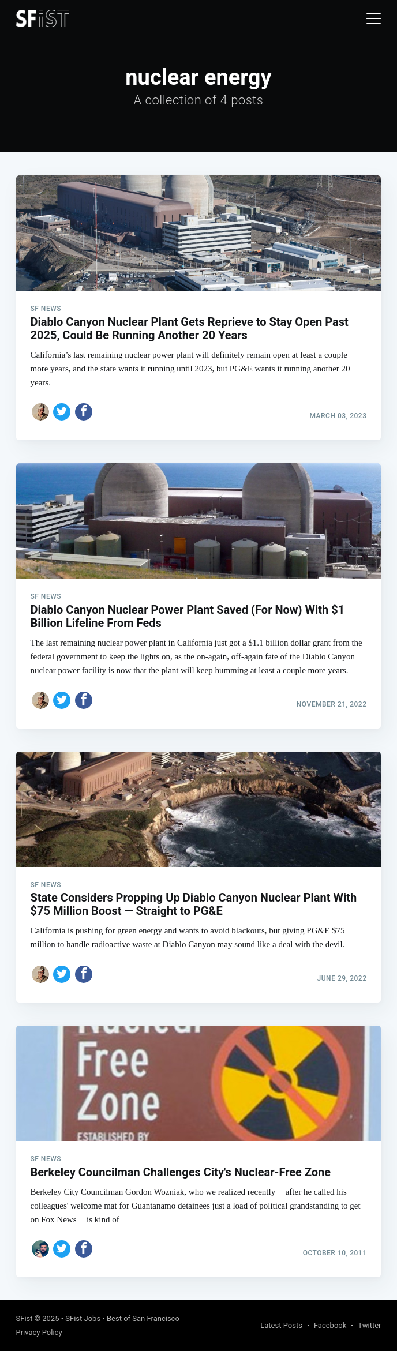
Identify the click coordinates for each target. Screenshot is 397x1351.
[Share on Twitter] (62, 412)
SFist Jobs (82, 1318)
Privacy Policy (39, 1332)
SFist (24, 1318)
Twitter (369, 1325)
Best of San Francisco (143, 1318)
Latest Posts (281, 1325)
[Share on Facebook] (83, 412)
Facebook (330, 1325)
